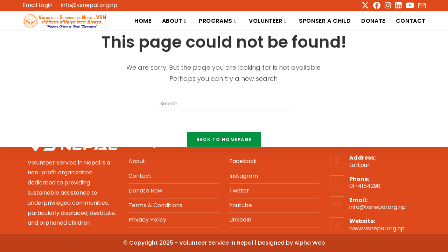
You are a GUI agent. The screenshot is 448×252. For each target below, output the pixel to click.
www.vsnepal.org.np (377, 228)
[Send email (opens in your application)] (421, 6)
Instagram (243, 176)
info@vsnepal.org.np (89, 5)
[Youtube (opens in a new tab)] (410, 5)
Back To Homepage (224, 139)
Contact (140, 176)
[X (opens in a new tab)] (365, 5)
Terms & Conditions (155, 205)
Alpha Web (309, 243)
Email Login (37, 5)
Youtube (240, 205)
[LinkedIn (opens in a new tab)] (398, 5)
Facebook (243, 161)
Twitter (239, 191)
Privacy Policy (147, 220)
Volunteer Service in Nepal (216, 243)
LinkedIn (240, 220)
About (136, 161)
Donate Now (145, 191)
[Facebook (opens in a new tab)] (377, 5)
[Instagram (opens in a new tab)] (388, 5)
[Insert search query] (224, 104)
